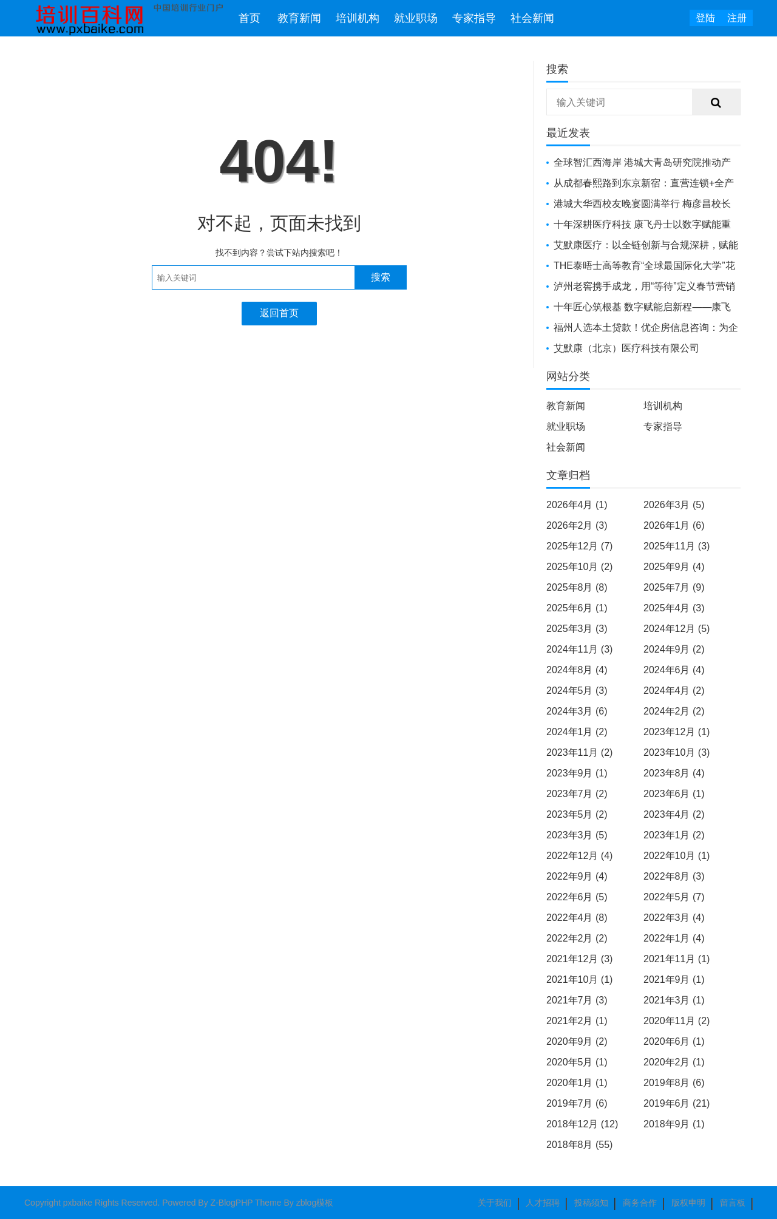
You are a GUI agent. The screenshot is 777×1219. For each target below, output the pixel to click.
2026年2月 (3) (577, 525)
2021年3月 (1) (674, 1000)
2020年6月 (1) (674, 1041)
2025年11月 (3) (676, 546)
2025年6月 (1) (577, 608)
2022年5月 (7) (674, 897)
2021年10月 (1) (579, 979)
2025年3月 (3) (577, 628)
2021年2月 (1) (577, 1021)
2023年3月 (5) (577, 835)
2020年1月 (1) (577, 1083)
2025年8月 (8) (577, 587)
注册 (737, 18)
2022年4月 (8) (577, 917)
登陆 (705, 18)
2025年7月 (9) (674, 587)
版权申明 (688, 1202)
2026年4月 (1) (577, 505)
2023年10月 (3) (676, 752)
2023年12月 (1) (676, 732)
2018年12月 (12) (582, 1124)
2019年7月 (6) (577, 1103)
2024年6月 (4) (674, 670)
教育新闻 (299, 18)
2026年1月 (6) (674, 525)
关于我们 (495, 1202)
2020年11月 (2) (676, 1021)
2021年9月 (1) (674, 979)
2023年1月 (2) (674, 835)
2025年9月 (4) (674, 567)
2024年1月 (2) (577, 732)
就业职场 (416, 18)
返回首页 (279, 313)
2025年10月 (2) (579, 567)
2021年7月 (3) (577, 1000)
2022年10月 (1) (676, 856)
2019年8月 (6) (674, 1083)
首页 (249, 18)
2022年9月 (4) (577, 876)
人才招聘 (543, 1202)
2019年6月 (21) (676, 1103)
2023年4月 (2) (674, 814)
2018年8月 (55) (579, 1144)
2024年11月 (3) (579, 649)
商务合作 (640, 1202)
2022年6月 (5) (577, 897)
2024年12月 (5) (676, 628)
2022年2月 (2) (577, 938)
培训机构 (357, 18)
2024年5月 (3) (577, 690)
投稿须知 (591, 1202)
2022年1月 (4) (674, 938)
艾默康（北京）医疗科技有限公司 (626, 348)
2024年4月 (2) (674, 690)
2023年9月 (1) (577, 773)
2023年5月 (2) (577, 814)
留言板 (732, 1202)
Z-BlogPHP (232, 1202)
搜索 (380, 277)
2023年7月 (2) (577, 794)
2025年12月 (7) (579, 546)
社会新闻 (532, 18)
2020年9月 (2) (577, 1041)
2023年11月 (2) (579, 752)
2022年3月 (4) (674, 917)
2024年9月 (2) (674, 649)
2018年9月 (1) (674, 1124)
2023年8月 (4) (674, 773)
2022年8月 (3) (674, 876)
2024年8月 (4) (577, 670)
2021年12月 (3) (579, 959)
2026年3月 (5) (674, 505)
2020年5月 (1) (577, 1062)
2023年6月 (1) (674, 794)
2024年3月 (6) (577, 711)
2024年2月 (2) (674, 711)
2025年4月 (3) (674, 608)
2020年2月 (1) (674, 1062)
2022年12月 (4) (579, 856)
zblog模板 (314, 1202)
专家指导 (474, 18)
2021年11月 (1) (676, 959)
